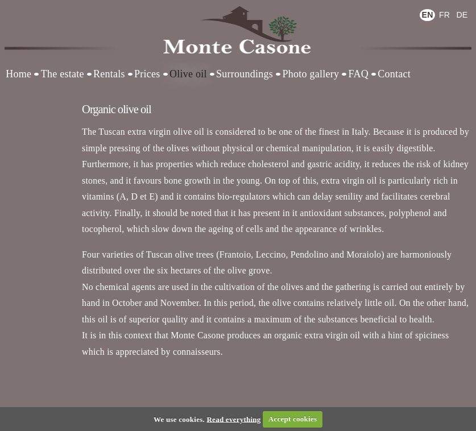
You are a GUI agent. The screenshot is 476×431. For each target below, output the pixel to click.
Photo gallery (310, 74)
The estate (62, 74)
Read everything (233, 419)
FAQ (359, 74)
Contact (394, 74)
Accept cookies (292, 419)
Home (18, 74)
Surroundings (244, 74)
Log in (28, 8)
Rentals (109, 74)
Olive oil (188, 74)
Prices (147, 74)
